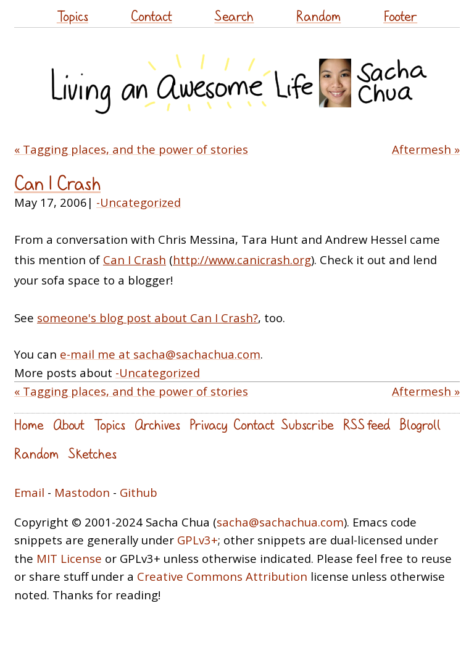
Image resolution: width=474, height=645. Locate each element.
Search (234, 15)
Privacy (208, 424)
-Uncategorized (138, 202)
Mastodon (82, 492)
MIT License (69, 558)
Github (138, 492)
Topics (72, 15)
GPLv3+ (197, 539)
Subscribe (307, 424)
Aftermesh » (426, 149)
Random (318, 15)
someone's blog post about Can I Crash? (147, 317)
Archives (157, 424)
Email (29, 492)
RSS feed (366, 424)
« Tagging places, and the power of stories (131, 149)
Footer (400, 15)
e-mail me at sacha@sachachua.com (160, 354)
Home (29, 424)
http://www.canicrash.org (242, 259)
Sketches (92, 453)
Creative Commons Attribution (222, 576)
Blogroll (420, 424)
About (69, 424)
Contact (151, 15)
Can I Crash (57, 183)
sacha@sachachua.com (280, 522)
